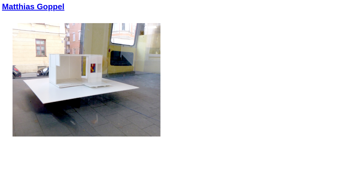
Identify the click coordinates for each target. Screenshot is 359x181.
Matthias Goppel (33, 6)
